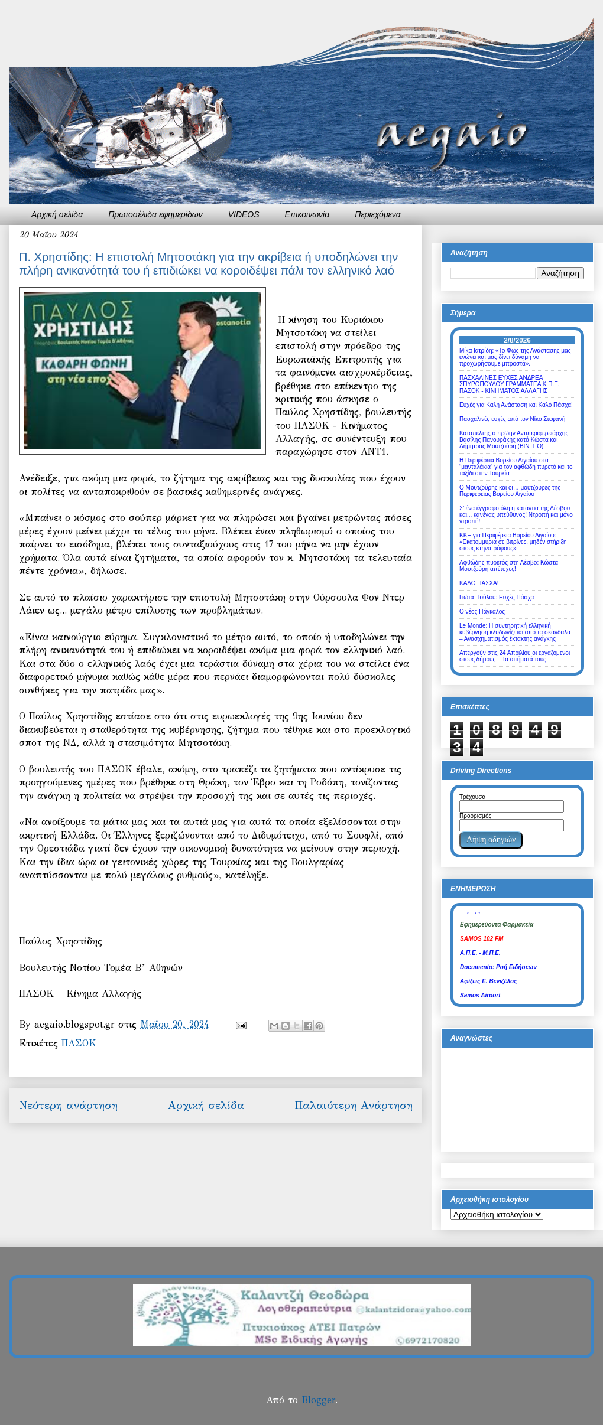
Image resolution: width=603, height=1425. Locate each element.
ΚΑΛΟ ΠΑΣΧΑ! (479, 583)
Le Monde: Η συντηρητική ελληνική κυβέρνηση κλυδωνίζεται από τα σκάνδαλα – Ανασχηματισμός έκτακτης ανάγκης (514, 632)
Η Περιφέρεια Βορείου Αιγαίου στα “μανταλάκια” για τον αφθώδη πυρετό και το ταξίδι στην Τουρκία (516, 467)
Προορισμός (475, 816)
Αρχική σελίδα (57, 214)
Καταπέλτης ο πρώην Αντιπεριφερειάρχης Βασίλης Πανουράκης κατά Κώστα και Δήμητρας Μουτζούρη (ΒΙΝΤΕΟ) (513, 439)
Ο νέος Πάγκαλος (482, 611)
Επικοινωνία (307, 214)
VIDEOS (244, 214)
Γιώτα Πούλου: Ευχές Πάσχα (496, 597)
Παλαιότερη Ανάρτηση (353, 1105)
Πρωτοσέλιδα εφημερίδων (155, 214)
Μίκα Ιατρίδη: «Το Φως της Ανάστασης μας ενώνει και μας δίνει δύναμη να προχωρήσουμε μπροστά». (515, 357)
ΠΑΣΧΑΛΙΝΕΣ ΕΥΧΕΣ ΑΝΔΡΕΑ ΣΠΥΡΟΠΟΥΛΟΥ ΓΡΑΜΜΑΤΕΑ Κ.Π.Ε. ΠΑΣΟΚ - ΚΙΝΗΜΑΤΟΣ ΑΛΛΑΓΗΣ (509, 384)
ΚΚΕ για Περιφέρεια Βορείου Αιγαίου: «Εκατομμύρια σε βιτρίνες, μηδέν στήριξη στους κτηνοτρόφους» (513, 542)
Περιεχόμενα (378, 214)
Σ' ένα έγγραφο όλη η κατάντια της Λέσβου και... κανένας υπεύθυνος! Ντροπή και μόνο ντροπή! (516, 514)
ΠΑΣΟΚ (78, 1043)
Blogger (318, 1400)
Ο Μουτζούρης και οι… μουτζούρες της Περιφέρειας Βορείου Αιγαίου (509, 490)
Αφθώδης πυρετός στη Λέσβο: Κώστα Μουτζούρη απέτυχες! (508, 565)
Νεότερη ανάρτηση (68, 1105)
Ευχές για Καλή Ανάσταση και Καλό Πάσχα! (516, 405)
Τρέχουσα (472, 797)
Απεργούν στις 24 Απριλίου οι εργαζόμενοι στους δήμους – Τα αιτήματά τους (514, 656)
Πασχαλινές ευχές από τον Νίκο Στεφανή (512, 419)
